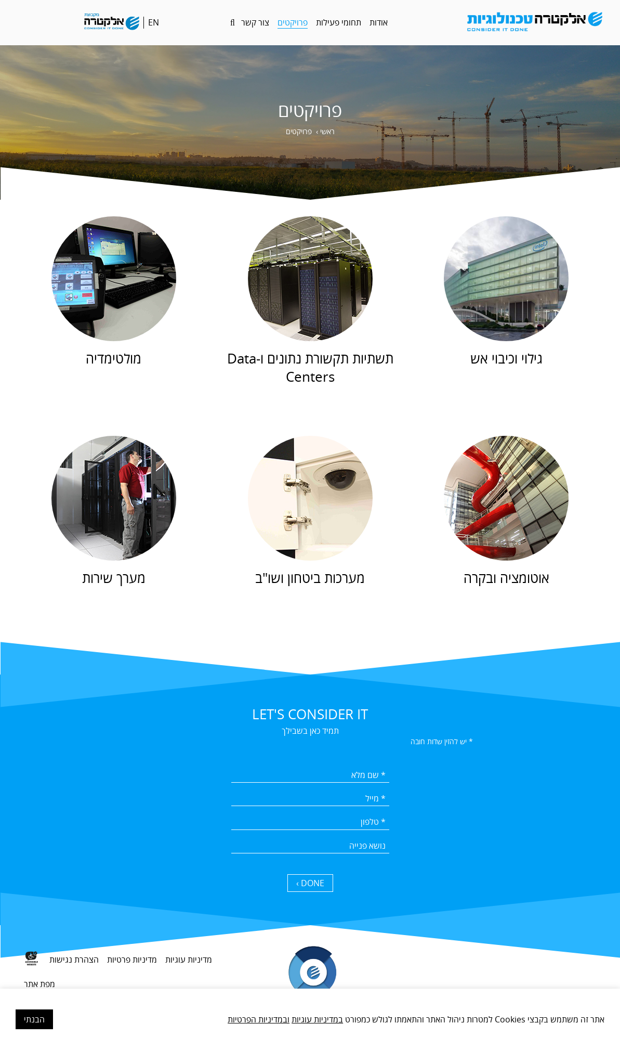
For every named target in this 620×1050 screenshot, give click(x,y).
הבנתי (34, 1019)
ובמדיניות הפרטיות (258, 1019)
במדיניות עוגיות (317, 1019)
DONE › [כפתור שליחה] (310, 883)
